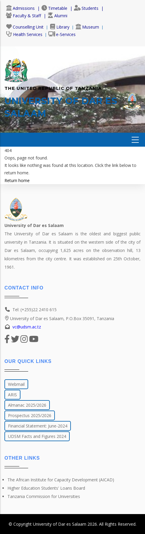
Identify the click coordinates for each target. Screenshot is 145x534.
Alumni (57, 15)
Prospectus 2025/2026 (29, 415)
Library (59, 27)
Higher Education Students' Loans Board (46, 488)
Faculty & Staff (23, 15)
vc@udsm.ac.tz (26, 327)
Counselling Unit (25, 27)
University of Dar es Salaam (59, 524)
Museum (87, 27)
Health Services (24, 34)
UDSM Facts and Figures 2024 (37, 436)
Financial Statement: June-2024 (37, 426)
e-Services (62, 34)
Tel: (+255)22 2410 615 (34, 309)
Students (86, 8)
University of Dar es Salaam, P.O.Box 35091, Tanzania (59, 318)
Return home (17, 180)
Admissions (20, 8)
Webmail (16, 384)
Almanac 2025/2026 (27, 405)
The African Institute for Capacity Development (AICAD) (60, 480)
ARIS (12, 394)
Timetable (54, 8)
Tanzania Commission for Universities (43, 496)
